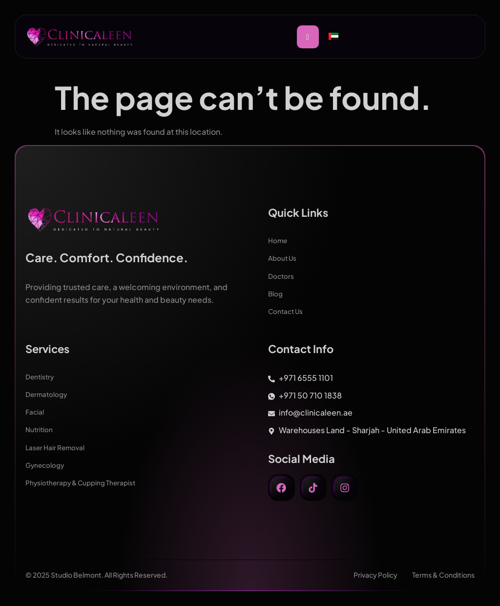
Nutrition (39, 428)
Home (278, 240)
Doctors (281, 275)
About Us (282, 257)
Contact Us (286, 310)
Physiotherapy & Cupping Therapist (82, 481)
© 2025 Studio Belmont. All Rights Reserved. (96, 574)
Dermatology (47, 393)
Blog (275, 293)
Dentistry (40, 376)
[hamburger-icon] (308, 36)
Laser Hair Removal (55, 446)
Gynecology (45, 464)
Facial (34, 411)
